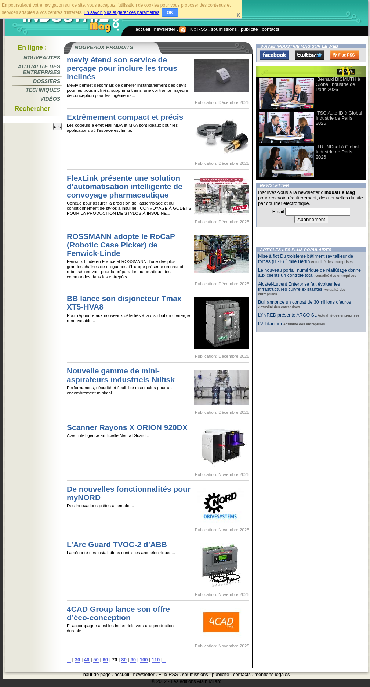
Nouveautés (41, 58)
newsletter (164, 29)
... (69, 659)
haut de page (97, 674)
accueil (142, 29)
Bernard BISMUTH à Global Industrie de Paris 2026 (338, 84)
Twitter (309, 55)
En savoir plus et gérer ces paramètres (121, 12)
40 (87, 659)
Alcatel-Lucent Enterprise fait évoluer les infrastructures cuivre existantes (299, 287)
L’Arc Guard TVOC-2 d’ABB (117, 544)
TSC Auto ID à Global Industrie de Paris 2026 (339, 118)
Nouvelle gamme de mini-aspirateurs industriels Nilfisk (121, 374)
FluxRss (344, 55)
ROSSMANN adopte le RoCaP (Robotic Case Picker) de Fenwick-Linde (121, 244)
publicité (249, 29)
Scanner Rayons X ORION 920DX (127, 427)
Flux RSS (193, 29)
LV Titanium (270, 323)
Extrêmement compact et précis (125, 117)
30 (77, 659)
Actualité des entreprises (39, 69)
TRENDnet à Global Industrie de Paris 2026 (337, 152)
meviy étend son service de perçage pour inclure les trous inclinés (122, 68)
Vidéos (50, 99)
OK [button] (170, 12)
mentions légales (272, 674)
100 (144, 659)
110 (156, 659)
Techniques (43, 90)
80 (124, 659)
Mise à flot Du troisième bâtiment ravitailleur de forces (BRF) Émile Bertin (305, 259)
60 (105, 659)
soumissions (224, 29)
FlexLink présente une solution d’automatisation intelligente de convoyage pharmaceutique (124, 186)
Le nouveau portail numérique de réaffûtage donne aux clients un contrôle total (309, 273)
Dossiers (46, 81)
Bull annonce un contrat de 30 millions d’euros (304, 302)
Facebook (274, 55)
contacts (271, 29)
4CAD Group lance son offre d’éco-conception (118, 613)
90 (133, 659)
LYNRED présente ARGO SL (287, 315)
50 (96, 659)
